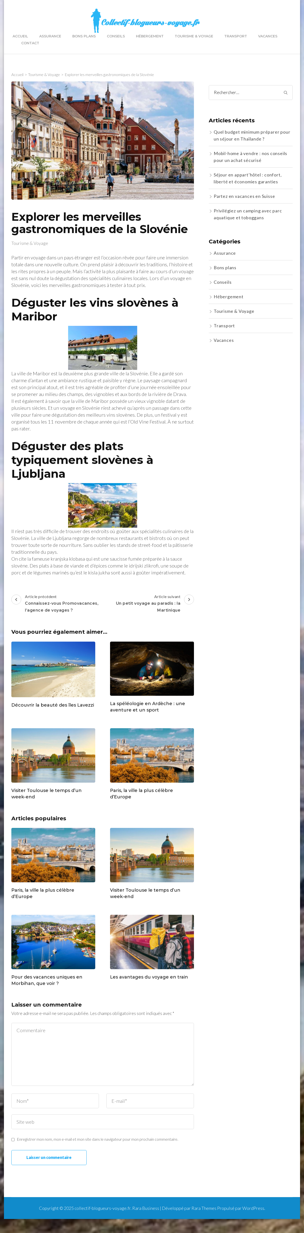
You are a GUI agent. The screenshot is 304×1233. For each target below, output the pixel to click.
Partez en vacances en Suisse (244, 196)
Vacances (267, 36)
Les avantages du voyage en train (149, 977)
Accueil (20, 36)
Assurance (50, 36)
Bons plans (84, 36)
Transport (235, 36)
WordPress (253, 1208)
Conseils (116, 36)
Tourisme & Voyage (194, 36)
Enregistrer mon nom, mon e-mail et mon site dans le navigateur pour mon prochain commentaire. (97, 1139)
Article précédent (56, 604)
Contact (30, 43)
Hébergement (150, 36)
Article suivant (149, 604)
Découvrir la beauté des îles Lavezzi (52, 705)
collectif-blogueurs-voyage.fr (103, 1208)
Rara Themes (203, 1208)
